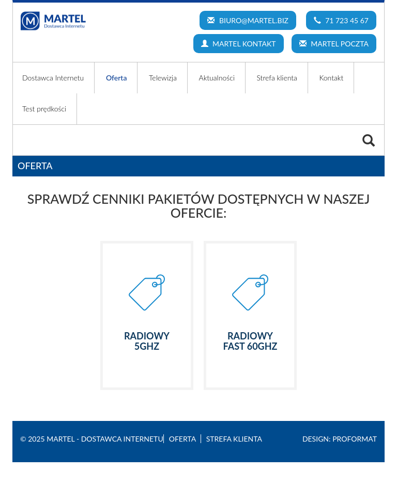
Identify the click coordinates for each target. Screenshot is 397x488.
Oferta (116, 77)
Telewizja (163, 77)
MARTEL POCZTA (334, 43)
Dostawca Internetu (53, 77)
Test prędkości (44, 108)
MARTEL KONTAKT (238, 43)
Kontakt (331, 77)
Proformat (354, 438)
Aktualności (217, 77)
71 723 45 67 (341, 20)
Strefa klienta (276, 77)
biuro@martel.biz (247, 20)
